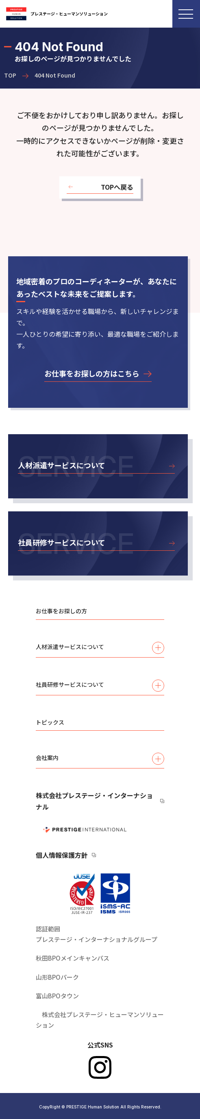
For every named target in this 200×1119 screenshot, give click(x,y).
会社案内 (100, 759)
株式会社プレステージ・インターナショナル (94, 801)
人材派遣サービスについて (100, 648)
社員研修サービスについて (100, 686)
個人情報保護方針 (62, 855)
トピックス (50, 722)
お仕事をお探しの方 (61, 611)
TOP (10, 75)
